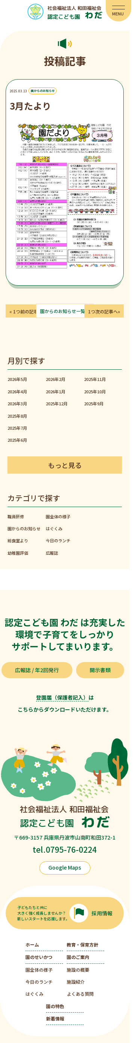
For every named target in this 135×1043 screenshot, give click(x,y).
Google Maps (64, 867)
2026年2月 (55, 379)
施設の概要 (78, 969)
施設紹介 (76, 981)
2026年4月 (17, 391)
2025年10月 (95, 391)
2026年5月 (17, 379)
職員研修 (16, 516)
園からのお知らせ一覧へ (65, 311)
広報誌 (52, 553)
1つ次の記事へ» (104, 311)
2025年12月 (57, 403)
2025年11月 (95, 379)
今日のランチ (58, 540)
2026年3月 (17, 403)
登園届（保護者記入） (62, 697)
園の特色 (55, 1006)
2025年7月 (17, 428)
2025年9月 (94, 403)
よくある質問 (80, 993)
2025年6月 (17, 440)
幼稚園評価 (18, 553)
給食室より (18, 540)
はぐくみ (54, 528)
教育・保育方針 (82, 944)
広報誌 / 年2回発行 (37, 670)
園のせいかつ (39, 957)
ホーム (32, 944)
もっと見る (65, 465)
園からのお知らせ (43, 91)
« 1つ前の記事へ (26, 311)
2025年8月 (17, 416)
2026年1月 (55, 391)
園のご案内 (78, 957)
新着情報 (55, 1018)
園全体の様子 (58, 516)
